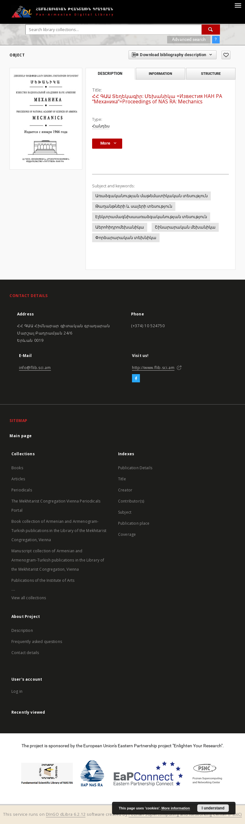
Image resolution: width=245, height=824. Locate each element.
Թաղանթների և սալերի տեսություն (133, 206)
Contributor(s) (131, 501)
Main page (20, 435)
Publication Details (135, 467)
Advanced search (189, 39)
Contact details (25, 652)
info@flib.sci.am (35, 367)
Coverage (127, 534)
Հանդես (101, 126)
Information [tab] (160, 73)
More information (175, 808)
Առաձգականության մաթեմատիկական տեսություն (151, 195)
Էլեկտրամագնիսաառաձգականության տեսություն (151, 216)
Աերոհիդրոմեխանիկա (119, 227)
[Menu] (237, 5)
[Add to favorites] (226, 55)
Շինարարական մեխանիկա (185, 227)
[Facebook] (136, 378)
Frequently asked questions (36, 641)
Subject (124, 512)
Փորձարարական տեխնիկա (125, 237)
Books (17, 467)
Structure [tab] (211, 73)
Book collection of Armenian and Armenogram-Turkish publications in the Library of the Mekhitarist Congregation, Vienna (58, 530)
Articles (18, 479)
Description (22, 630)
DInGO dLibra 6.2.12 (66, 814)
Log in (16, 691)
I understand (213, 808)
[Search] (211, 29)
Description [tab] (110, 73)
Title (122, 479)
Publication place (134, 523)
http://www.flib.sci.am (153, 367)
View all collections (28, 597)
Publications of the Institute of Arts (43, 580)
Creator (125, 490)
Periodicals (21, 490)
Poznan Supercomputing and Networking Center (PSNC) (185, 814)
